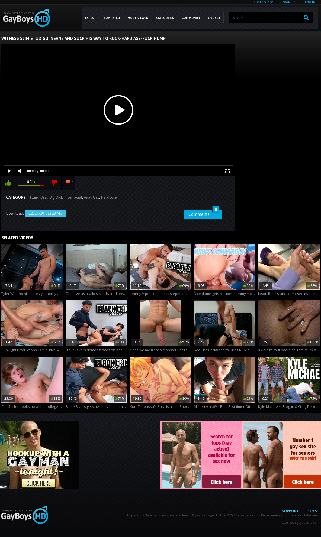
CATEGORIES (165, 17)
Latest (90, 17)
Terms (311, 510)
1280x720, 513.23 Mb (45, 213)
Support (290, 510)
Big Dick (56, 197)
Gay (96, 197)
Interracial (73, 197)
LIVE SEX (214, 17)
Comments (203, 213)
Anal (87, 197)
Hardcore (109, 197)
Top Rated (111, 17)
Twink (34, 197)
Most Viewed (137, 17)
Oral (44, 197)
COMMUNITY (191, 17)
